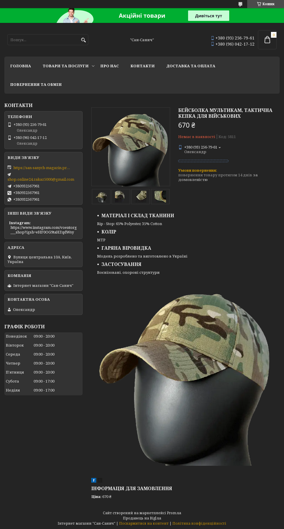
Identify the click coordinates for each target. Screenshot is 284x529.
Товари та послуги (66, 65)
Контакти (142, 65)
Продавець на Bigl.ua (142, 518)
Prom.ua (174, 512)
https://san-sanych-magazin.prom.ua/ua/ (42, 167)
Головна (20, 65)
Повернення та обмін (36, 84)
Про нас (109, 65)
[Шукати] (83, 40)
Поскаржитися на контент (144, 523)
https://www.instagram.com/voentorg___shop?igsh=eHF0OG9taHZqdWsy (43, 229)
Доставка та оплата (190, 65)
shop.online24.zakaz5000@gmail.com (41, 179)
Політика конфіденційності (199, 523)
